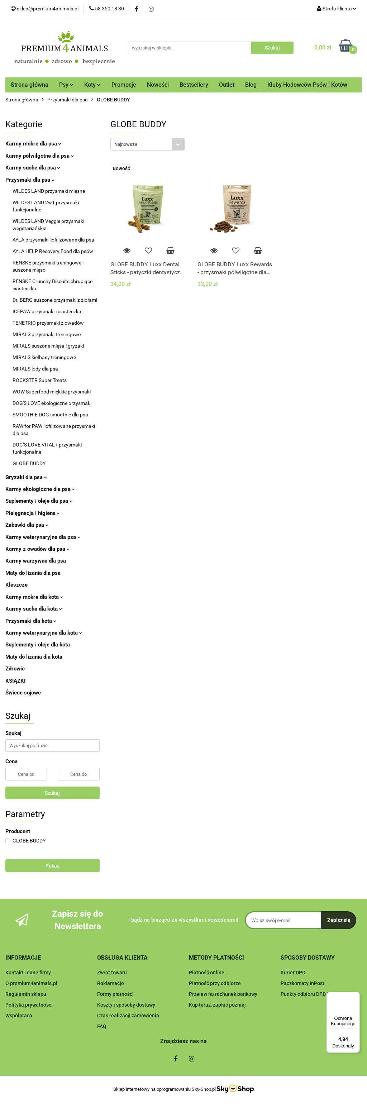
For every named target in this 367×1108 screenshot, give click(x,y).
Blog (251, 84)
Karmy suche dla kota (33, 609)
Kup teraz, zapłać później (217, 1005)
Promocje (123, 84)
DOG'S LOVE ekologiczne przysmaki (52, 403)
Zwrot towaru (112, 972)
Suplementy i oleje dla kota (37, 644)
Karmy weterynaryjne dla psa (42, 537)
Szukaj (52, 793)
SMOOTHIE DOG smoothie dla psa (50, 414)
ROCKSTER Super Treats (40, 380)
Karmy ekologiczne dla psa (40, 489)
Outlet (226, 84)
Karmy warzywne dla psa (35, 561)
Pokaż (52, 866)
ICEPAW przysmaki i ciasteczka (47, 311)
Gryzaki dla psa (26, 477)
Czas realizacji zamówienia (128, 1015)
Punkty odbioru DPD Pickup (311, 994)
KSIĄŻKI (15, 681)
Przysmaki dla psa (29, 180)
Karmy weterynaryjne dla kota (43, 633)
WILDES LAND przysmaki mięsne (49, 191)
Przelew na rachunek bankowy (223, 994)
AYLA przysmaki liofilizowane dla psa (53, 240)
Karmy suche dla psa (32, 167)
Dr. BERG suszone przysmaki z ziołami (55, 300)
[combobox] (147, 144)
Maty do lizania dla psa (33, 573)
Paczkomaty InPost (302, 983)
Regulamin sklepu (25, 994)
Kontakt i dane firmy (28, 972)
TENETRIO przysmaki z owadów (48, 323)
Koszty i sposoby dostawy (126, 1005)
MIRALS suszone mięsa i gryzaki (48, 346)
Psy (66, 84)
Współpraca (18, 1015)
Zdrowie (15, 668)
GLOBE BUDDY (29, 463)
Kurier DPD (293, 972)
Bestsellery (194, 84)
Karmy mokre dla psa (33, 143)
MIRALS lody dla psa (35, 369)
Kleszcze (16, 585)
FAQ (101, 1026)
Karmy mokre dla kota (34, 597)
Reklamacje (110, 983)
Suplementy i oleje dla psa (38, 501)
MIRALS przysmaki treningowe (47, 334)
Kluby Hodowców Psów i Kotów (307, 84)
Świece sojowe (23, 692)
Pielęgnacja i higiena (32, 513)
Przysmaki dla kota (30, 621)
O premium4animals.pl (31, 983)
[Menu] (355, 996)
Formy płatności (115, 994)
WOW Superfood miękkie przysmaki (52, 392)
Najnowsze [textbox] (125, 144)
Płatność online (206, 972)
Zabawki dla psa (26, 525)
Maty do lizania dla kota (33, 657)
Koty (92, 84)
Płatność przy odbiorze (215, 983)
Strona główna (29, 84)
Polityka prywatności (29, 1005)
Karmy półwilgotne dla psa (39, 156)
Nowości (158, 84)
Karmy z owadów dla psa (37, 549)
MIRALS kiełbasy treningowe (44, 357)
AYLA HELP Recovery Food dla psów (53, 251)
